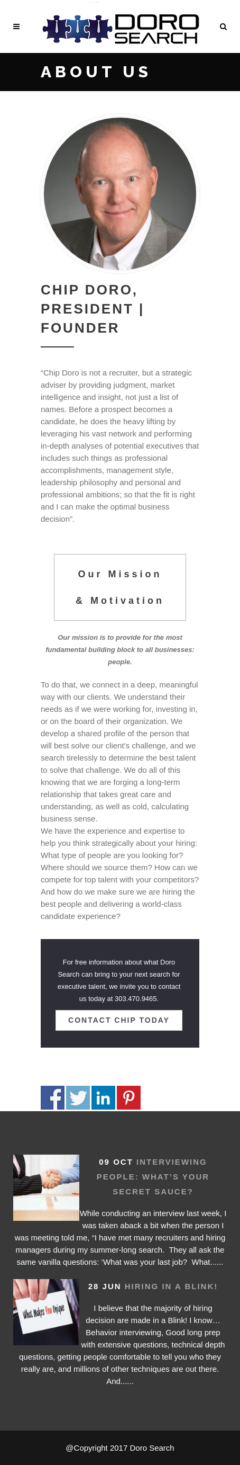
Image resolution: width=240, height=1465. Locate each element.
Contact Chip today (119, 1020)
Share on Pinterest (129, 1098)
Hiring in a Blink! (171, 1286)
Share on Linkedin (103, 1098)
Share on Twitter (78, 1098)
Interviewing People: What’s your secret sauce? (153, 1176)
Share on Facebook (52, 1098)
